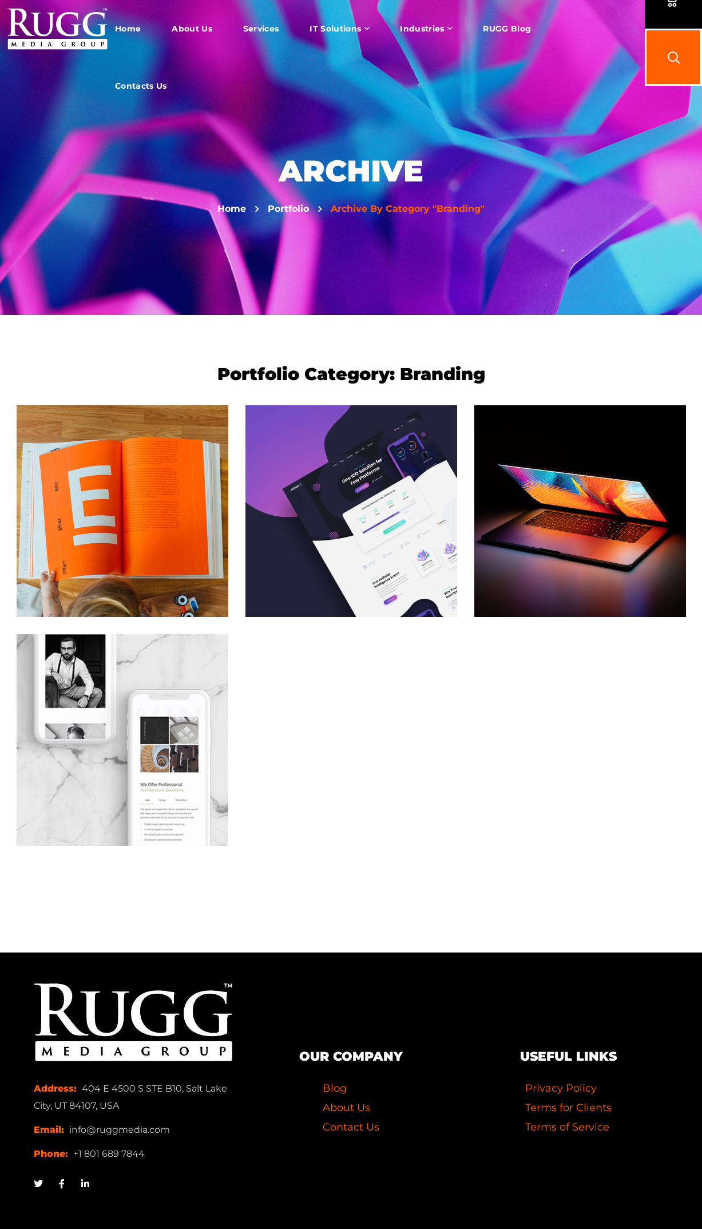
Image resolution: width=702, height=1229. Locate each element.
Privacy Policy (561, 1088)
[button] (673, 57)
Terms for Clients (568, 1107)
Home (231, 208)
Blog (335, 1088)
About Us (346, 1107)
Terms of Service (567, 1127)
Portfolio (288, 208)
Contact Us (351, 1127)
